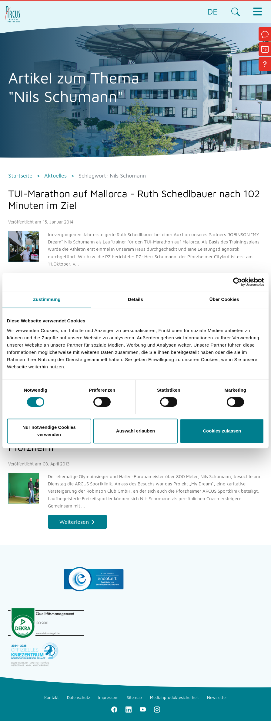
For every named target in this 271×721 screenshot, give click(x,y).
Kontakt (51, 697)
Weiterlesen (74, 522)
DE (212, 11)
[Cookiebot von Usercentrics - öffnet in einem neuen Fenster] (237, 281)
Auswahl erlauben (135, 430)
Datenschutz (78, 697)
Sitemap (134, 697)
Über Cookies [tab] (224, 299)
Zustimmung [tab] (47, 299)
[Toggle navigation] (257, 11)
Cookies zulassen (222, 430)
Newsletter (217, 697)
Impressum (108, 697)
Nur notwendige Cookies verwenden (49, 431)
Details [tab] (135, 299)
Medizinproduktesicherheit (174, 697)
